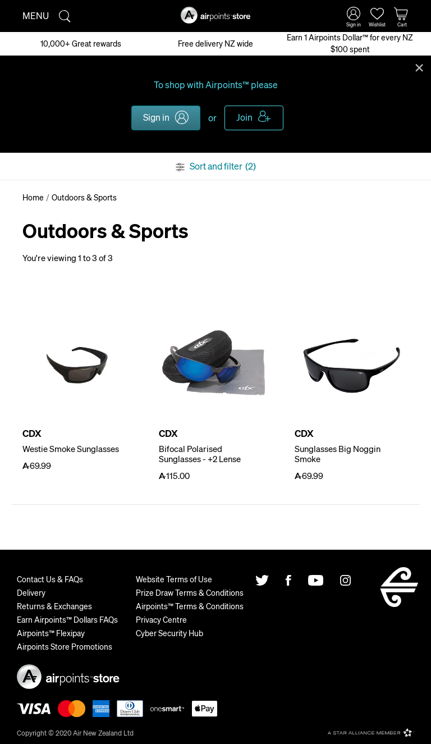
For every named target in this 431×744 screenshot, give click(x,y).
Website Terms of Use (174, 579)
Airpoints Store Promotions (64, 646)
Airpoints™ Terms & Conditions (190, 606)
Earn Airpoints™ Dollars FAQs (67, 619)
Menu (35, 15)
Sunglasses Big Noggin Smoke (337, 453)
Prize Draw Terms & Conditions (190, 592)
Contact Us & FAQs (50, 579)
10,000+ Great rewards (80, 43)
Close (419, 66)
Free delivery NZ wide (215, 43)
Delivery (31, 592)
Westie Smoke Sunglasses (70, 448)
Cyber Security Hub (169, 633)
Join (244, 117)
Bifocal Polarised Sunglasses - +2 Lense (200, 453)
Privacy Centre (161, 619)
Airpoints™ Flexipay (51, 633)
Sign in (156, 117)
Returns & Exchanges (54, 606)
